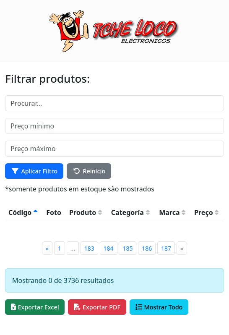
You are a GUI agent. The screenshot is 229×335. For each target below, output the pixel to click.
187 (166, 248)
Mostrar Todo (159, 307)
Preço (206, 212)
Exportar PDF (97, 307)
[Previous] (47, 248)
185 (127, 248)
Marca (172, 212)
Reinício (89, 171)
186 (147, 248)
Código (22, 212)
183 (89, 248)
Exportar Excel (35, 307)
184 (109, 248)
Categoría (130, 212)
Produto (85, 212)
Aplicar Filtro (34, 171)
